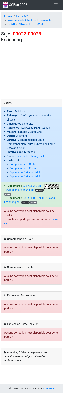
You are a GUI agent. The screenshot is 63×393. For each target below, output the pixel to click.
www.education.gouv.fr (31, 156)
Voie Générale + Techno (22, 20)
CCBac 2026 (15, 5)
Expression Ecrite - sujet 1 (25, 172)
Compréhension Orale (22, 164)
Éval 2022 (22, 16)
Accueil (8, 16)
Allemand (24, 24)
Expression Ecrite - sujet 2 (25, 176)
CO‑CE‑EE (39, 24)
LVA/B (11, 24)
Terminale (45, 20)
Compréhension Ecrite (23, 168)
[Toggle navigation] (55, 5)
